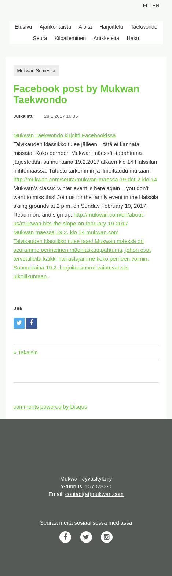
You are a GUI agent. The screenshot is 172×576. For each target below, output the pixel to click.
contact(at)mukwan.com (94, 494)
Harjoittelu (111, 27)
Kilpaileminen (70, 38)
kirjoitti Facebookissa (90, 135)
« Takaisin (26, 352)
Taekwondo (144, 27)
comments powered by (50, 406)
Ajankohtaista (55, 27)
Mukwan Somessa (36, 70)
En (155, 5)
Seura (40, 38)
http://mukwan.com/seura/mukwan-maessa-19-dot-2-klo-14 (85, 179)
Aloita (85, 27)
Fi (145, 5)
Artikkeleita (106, 38)
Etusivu (23, 27)
